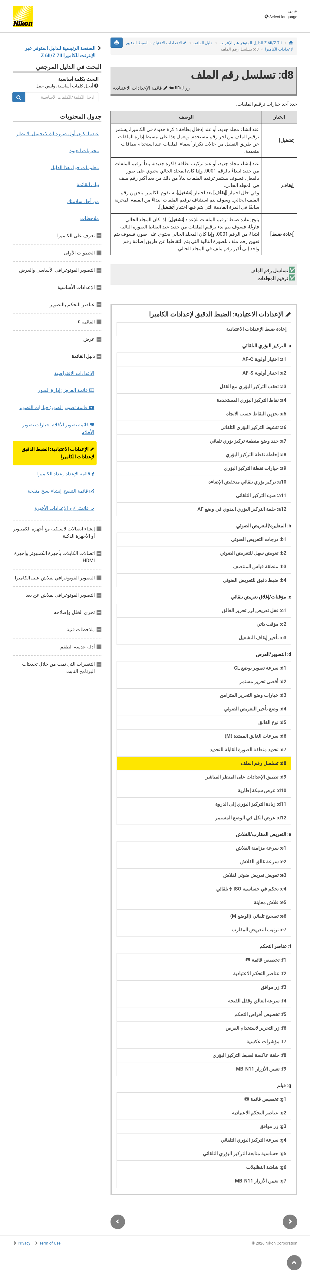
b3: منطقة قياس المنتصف (259, 566)
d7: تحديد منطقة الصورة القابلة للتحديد (248, 750)
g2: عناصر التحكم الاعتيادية (259, 1113)
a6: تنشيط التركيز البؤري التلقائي (253, 427)
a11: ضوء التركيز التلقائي (261, 495)
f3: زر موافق (273, 987)
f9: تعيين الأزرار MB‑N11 (261, 1069)
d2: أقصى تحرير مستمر (262, 681)
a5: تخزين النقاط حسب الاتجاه (256, 414)
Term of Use (50, 1243)
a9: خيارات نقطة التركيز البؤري (255, 468)
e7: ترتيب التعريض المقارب (259, 930)
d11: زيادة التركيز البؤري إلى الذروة (250, 804)
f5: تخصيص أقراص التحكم (260, 1014)
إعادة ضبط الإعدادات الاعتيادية (256, 329)
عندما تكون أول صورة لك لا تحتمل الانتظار (57, 133)
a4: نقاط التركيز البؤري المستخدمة (251, 400)
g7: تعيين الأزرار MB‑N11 (260, 1181)
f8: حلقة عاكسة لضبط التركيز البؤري (249, 1055)
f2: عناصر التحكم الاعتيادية (259, 973)
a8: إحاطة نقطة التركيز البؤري (256, 455)
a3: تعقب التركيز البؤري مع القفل (252, 386)
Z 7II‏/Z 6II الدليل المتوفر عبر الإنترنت (250, 43)
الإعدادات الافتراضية (74, 373)
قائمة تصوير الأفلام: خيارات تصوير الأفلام (58, 428)
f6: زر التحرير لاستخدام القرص (256, 1028)
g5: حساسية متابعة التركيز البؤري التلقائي (244, 1153)
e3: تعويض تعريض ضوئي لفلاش (254, 875)
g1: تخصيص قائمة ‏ (264, 1099)
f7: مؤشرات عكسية (266, 1042)
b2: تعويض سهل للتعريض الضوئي (253, 553)
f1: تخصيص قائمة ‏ (265, 960)
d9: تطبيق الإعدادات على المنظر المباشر (246, 777)
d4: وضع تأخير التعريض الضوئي (255, 709)
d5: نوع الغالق (272, 722)
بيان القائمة (88, 184)
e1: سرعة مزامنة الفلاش (261, 848)
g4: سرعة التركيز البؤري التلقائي (253, 1140)
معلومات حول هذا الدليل (75, 167)
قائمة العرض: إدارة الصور (66, 390)
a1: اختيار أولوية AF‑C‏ (264, 359)
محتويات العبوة (84, 150)
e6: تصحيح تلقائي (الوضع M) (258, 916)
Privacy (24, 1243)
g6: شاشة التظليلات (266, 1167)
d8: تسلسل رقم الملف (263, 763)
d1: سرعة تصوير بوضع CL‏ (260, 668)
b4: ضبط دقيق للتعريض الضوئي (254, 580)
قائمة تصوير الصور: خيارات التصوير (56, 407)
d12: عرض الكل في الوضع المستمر (250, 818)
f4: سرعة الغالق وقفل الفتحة (257, 1001)
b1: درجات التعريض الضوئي (258, 539)
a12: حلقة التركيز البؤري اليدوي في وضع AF (241, 509)
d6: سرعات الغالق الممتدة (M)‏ (255, 736)
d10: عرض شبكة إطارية (262, 790)
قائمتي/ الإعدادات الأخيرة (64, 508)
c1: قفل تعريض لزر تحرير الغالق (254, 610)
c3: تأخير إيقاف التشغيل (262, 638)
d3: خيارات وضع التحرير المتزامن (253, 695)
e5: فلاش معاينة (270, 902)
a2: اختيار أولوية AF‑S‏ (264, 373)
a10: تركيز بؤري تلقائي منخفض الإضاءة (247, 482)
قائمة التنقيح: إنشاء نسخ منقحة (61, 491)
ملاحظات (89, 218)
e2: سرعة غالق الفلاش (263, 861)
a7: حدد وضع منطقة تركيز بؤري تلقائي (248, 441)
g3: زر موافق (272, 1126)
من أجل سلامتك (83, 201)
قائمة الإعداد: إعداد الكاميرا (65, 474)
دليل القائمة (202, 43)
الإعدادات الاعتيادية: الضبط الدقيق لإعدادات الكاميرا (57, 453)
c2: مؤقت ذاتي (271, 624)
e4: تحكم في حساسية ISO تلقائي (251, 889)
